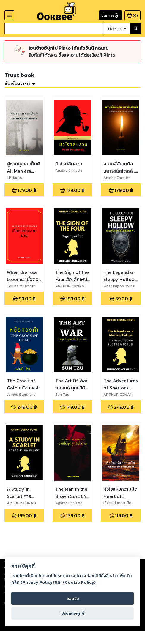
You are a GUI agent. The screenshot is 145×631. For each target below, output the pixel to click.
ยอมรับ (72, 598)
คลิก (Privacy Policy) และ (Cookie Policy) (53, 582)
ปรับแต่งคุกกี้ (72, 613)
